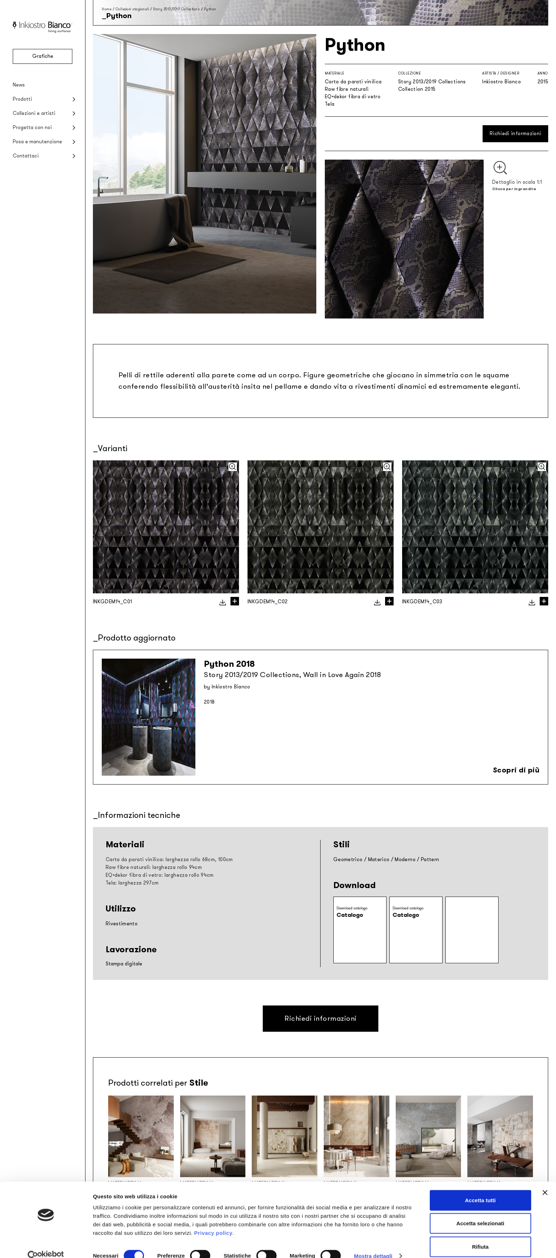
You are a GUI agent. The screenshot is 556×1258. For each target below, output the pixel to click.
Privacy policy (213, 1221)
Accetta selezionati (480, 1212)
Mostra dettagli (373, 1244)
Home (106, 9)
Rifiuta (480, 1235)
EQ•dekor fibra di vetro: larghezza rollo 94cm (160, 875)
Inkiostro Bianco (501, 81)
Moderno (405, 859)
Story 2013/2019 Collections (176, 9)
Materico (379, 859)
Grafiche (42, 56)
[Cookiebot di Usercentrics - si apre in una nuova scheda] (46, 1244)
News (19, 85)
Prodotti (22, 99)
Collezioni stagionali (132, 9)
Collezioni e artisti (34, 113)
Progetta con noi (32, 127)
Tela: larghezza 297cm (132, 883)
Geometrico (348, 859)
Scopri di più (516, 770)
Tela (329, 104)
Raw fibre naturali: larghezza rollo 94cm (154, 867)
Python (210, 9)
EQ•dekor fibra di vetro (352, 96)
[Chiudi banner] (545, 1180)
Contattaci (26, 156)
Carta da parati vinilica (353, 81)
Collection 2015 (416, 89)
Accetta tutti (480, 1188)
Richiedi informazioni (515, 133)
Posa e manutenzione (37, 141)
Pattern (430, 859)
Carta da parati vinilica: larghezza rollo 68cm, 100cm (169, 859)
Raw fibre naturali (346, 89)
